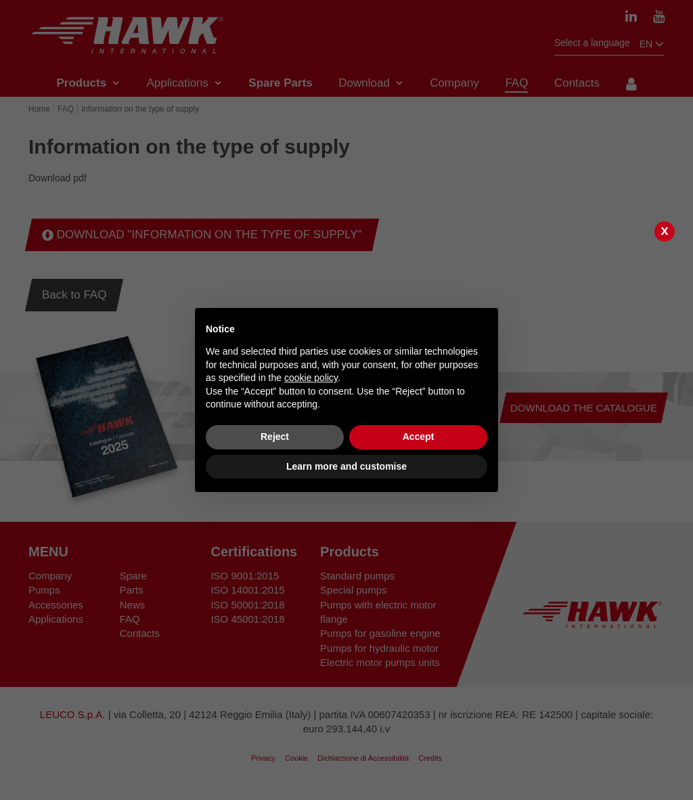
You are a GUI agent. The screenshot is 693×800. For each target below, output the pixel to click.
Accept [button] (418, 436)
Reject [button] (275, 436)
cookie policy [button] (311, 377)
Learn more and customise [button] (346, 466)
